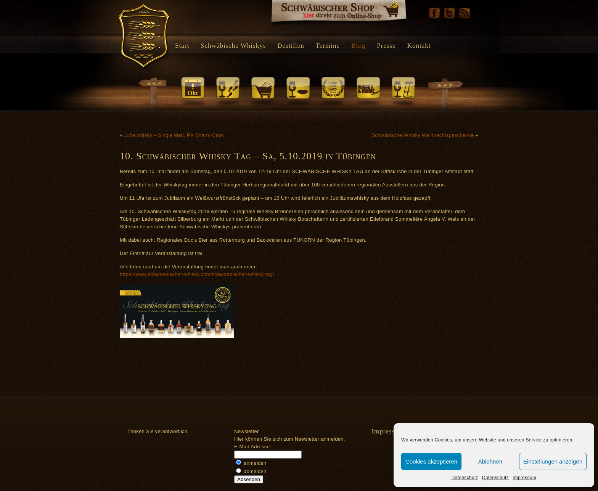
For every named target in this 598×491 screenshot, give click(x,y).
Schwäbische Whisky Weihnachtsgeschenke (422, 135)
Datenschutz (465, 477)
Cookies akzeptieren (431, 461)
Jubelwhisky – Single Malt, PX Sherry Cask (173, 135)
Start (182, 45)
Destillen (290, 45)
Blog (358, 45)
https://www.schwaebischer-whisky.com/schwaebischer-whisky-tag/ (197, 274)
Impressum (524, 477)
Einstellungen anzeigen (552, 461)
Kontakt (419, 45)
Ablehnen (490, 461)
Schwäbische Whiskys (233, 45)
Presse (386, 45)
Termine (328, 45)
